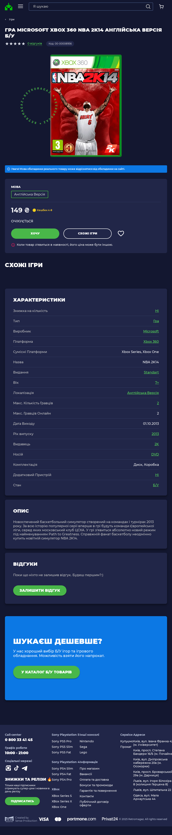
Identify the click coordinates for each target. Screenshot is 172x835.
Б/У (156, 485)
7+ (157, 383)
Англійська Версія (143, 393)
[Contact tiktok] (17, 769)
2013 (155, 434)
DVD (155, 454)
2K (157, 444)
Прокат (125, 747)
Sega (83, 747)
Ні (157, 311)
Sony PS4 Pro (62, 779)
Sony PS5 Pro (61, 741)
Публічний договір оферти (94, 803)
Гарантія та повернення (98, 791)
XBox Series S (62, 796)
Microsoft (151, 331)
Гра (156, 321)
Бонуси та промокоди (96, 785)
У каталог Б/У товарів (46, 672)
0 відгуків (35, 43)
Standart (151, 372)
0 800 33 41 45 (19, 740)
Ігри (11, 19)
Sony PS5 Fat (61, 752)
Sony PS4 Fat (61, 774)
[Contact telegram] (25, 769)
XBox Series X (62, 801)
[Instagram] (9, 769)
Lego (83, 752)
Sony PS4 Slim (62, 768)
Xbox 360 (151, 342)
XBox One (59, 807)
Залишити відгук (39, 590)
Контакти (87, 796)
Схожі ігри (87, 233)
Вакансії (86, 774)
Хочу (35, 233)
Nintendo (87, 741)
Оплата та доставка (94, 779)
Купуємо (126, 741)
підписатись (22, 801)
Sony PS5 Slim (62, 747)
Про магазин (90, 768)
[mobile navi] (20, 6)
